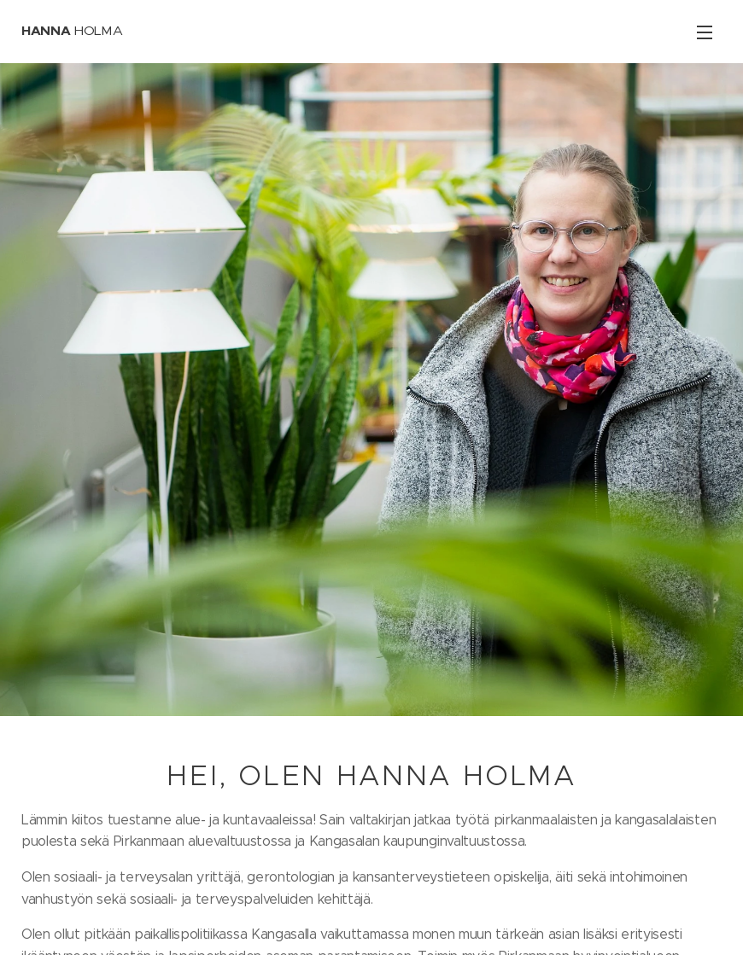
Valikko (704, 32)
